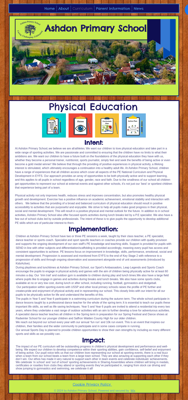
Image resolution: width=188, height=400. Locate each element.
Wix (133, 390)
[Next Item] (170, 60)
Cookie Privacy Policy (92, 384)
